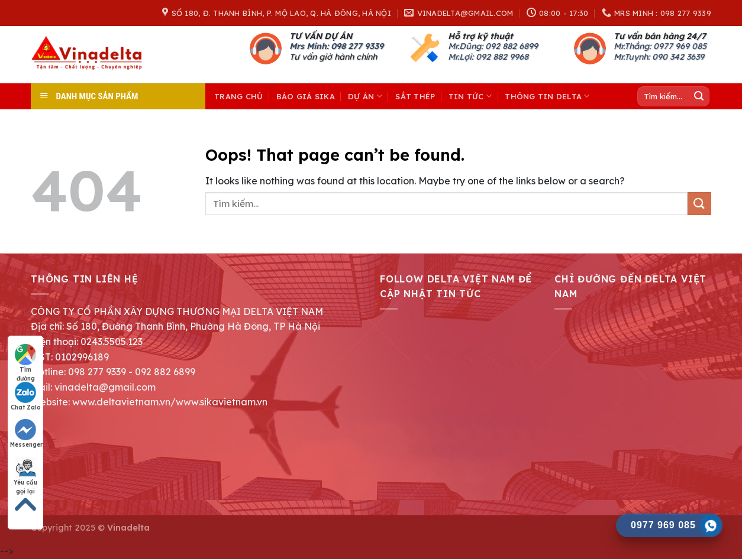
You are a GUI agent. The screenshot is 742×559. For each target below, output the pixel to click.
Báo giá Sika (305, 96)
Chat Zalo (26, 396)
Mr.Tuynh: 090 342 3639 (659, 56)
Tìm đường (25, 359)
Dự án (365, 96)
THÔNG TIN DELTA (547, 96)
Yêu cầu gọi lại (25, 472)
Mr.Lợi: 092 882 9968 (488, 56)
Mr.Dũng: (466, 46)
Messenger (26, 433)
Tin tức (470, 96)
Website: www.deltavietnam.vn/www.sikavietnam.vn (149, 402)
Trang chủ (238, 96)
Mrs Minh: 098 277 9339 (336, 46)
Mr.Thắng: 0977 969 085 (660, 46)
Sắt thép (415, 96)
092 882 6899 (511, 46)
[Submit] (699, 96)
